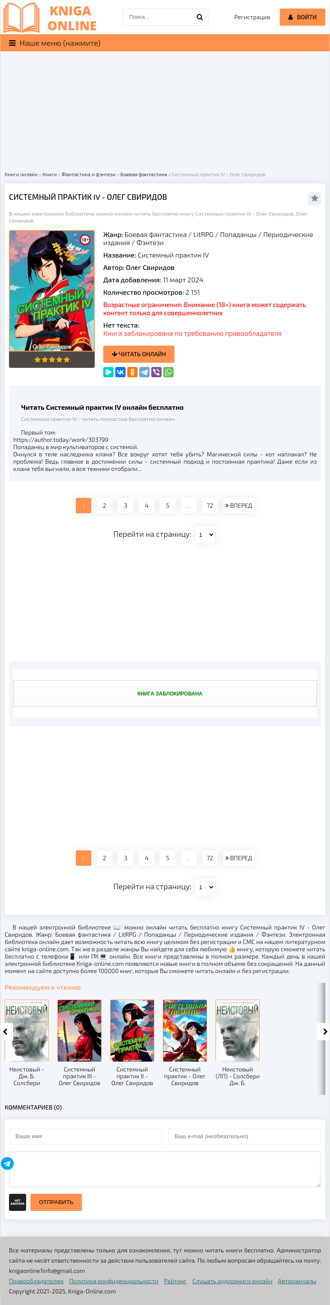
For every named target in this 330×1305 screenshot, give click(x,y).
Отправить (56, 1202)
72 (210, 505)
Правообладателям (36, 1280)
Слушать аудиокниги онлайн (232, 1280)
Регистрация (252, 17)
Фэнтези (150, 242)
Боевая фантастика (156, 234)
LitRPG (203, 234)
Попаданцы (238, 234)
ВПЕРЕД (238, 505)
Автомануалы (297, 1280)
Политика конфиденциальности (114, 1280)
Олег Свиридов (150, 267)
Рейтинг (175, 1280)
